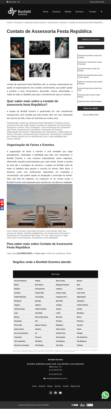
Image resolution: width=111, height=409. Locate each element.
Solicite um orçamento (91, 40)
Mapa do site (73, 386)
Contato (92, 12)
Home (45, 12)
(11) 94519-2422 (97, 2)
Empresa (57, 12)
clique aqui (40, 253)
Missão (68, 12)
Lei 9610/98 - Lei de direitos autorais (64, 351)
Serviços (79, 12)
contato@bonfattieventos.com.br (55, 379)
